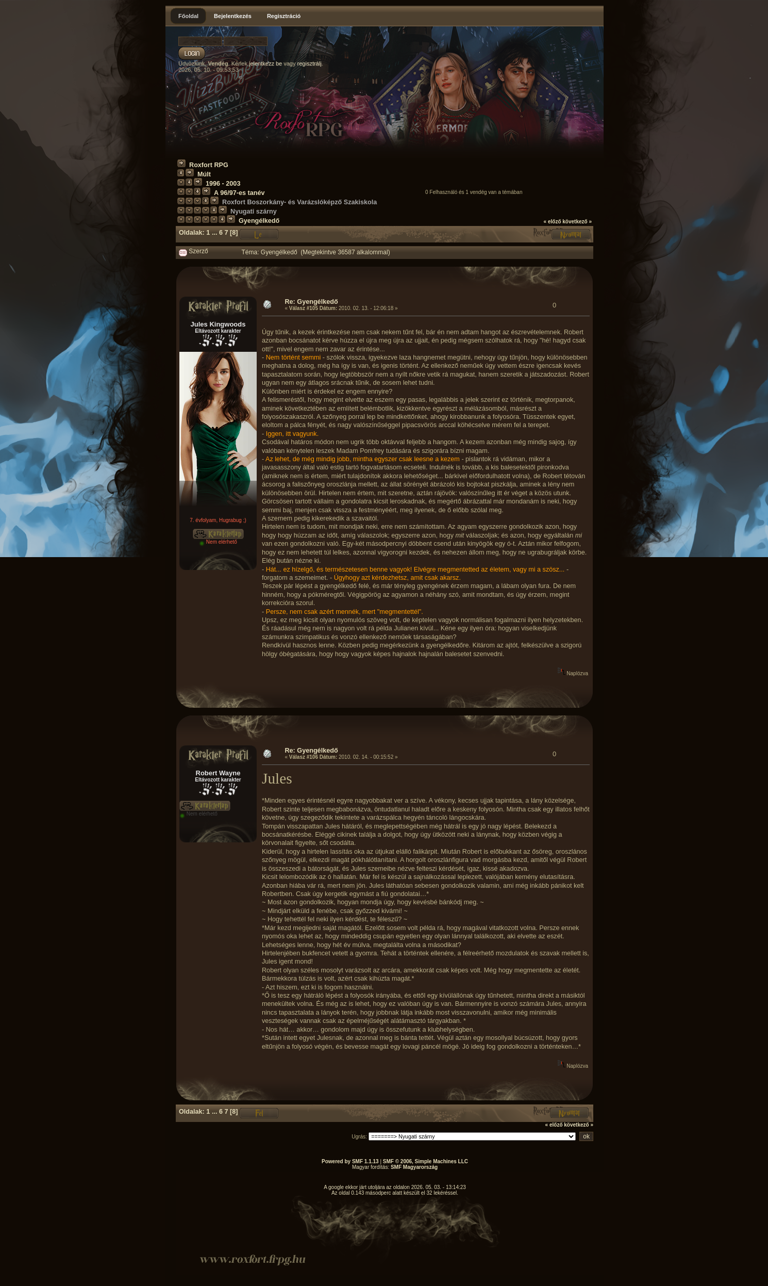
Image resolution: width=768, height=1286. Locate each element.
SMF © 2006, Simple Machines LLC (425, 1161)
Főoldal (188, 16)
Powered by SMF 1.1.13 (350, 1161)
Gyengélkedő (259, 220)
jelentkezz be (265, 63)
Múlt (204, 174)
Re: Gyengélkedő (311, 301)
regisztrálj (309, 63)
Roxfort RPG (208, 165)
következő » (577, 221)
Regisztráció (283, 16)
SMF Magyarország (414, 1167)
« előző (552, 221)
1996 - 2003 (223, 183)
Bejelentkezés (233, 16)
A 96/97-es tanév (239, 193)
